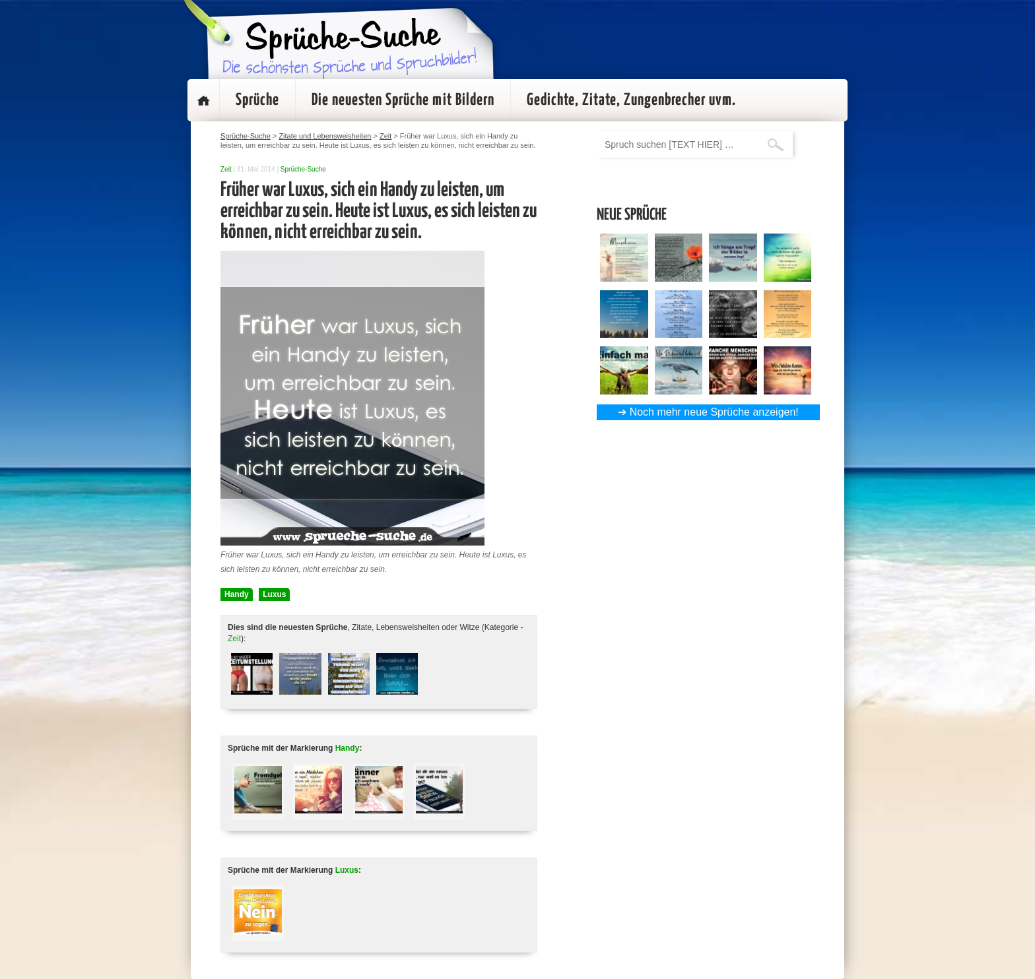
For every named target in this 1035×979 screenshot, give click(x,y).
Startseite (203, 100)
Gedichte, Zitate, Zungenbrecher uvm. (631, 100)
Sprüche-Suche (303, 169)
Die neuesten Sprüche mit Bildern (403, 100)
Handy (236, 594)
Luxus (274, 594)
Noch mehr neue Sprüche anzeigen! (714, 412)
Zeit (226, 169)
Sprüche (257, 100)
